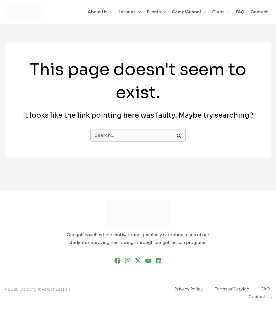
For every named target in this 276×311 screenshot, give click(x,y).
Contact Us (260, 296)
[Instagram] (128, 260)
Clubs (220, 12)
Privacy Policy (188, 289)
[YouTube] (148, 260)
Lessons (129, 12)
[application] (110, 12)
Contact (259, 12)
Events (156, 12)
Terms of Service (232, 289)
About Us (100, 12)
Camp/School (189, 12)
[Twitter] (138, 260)
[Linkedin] (158, 260)
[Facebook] (117, 260)
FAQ (240, 12)
